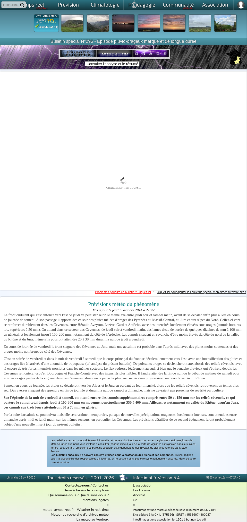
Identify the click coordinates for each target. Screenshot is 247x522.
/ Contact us (87, 485)
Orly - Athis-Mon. (46, 16)
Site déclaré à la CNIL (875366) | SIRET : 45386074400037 (172, 515)
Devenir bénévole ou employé (86, 490)
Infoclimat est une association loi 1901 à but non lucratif (169, 520)
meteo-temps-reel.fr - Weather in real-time (76, 509)
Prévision (68, 5)
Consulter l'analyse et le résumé (112, 64)
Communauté (178, 6)
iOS (135, 500)
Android (139, 495)
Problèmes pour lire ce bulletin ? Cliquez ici (123, 292)
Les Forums (141, 490)
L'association (143, 485)
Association (215, 5)
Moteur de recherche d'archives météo (80, 514)
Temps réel (33, 6)
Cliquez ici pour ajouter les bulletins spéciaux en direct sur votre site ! (201, 292)
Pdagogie (141, 4)
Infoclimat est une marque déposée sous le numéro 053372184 (174, 510)
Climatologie (105, 5)
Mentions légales (96, 500)
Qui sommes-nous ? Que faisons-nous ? (78, 495)
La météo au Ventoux (93, 519)
